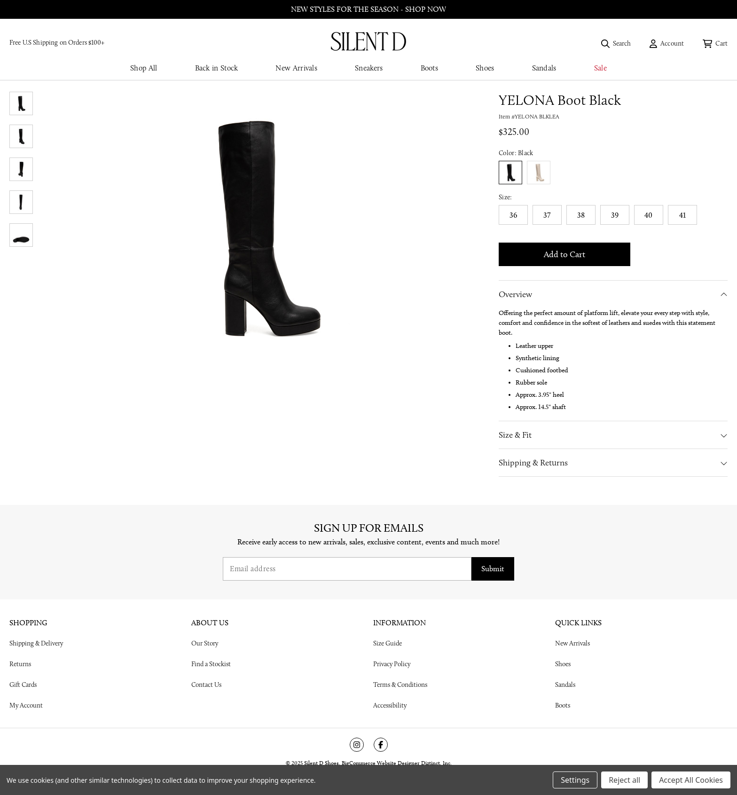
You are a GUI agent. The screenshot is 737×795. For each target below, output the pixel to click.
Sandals (544, 67)
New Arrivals (296, 67)
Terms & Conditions (400, 684)
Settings (575, 780)
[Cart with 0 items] (715, 43)
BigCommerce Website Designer (381, 762)
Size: (505, 197)
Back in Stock (216, 67)
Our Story (204, 643)
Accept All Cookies (691, 780)
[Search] (616, 43)
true (538, 172)
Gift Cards (23, 684)
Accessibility (390, 705)
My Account (26, 705)
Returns (20, 664)
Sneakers (369, 67)
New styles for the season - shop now (368, 9)
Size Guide (387, 643)
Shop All (143, 67)
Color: (516, 153)
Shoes (485, 67)
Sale (600, 67)
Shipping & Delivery (36, 643)
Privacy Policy (391, 664)
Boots (430, 67)
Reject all (624, 780)
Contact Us (206, 684)
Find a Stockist (211, 664)
